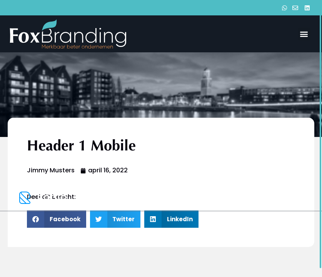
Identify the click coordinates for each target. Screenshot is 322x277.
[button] (304, 34)
